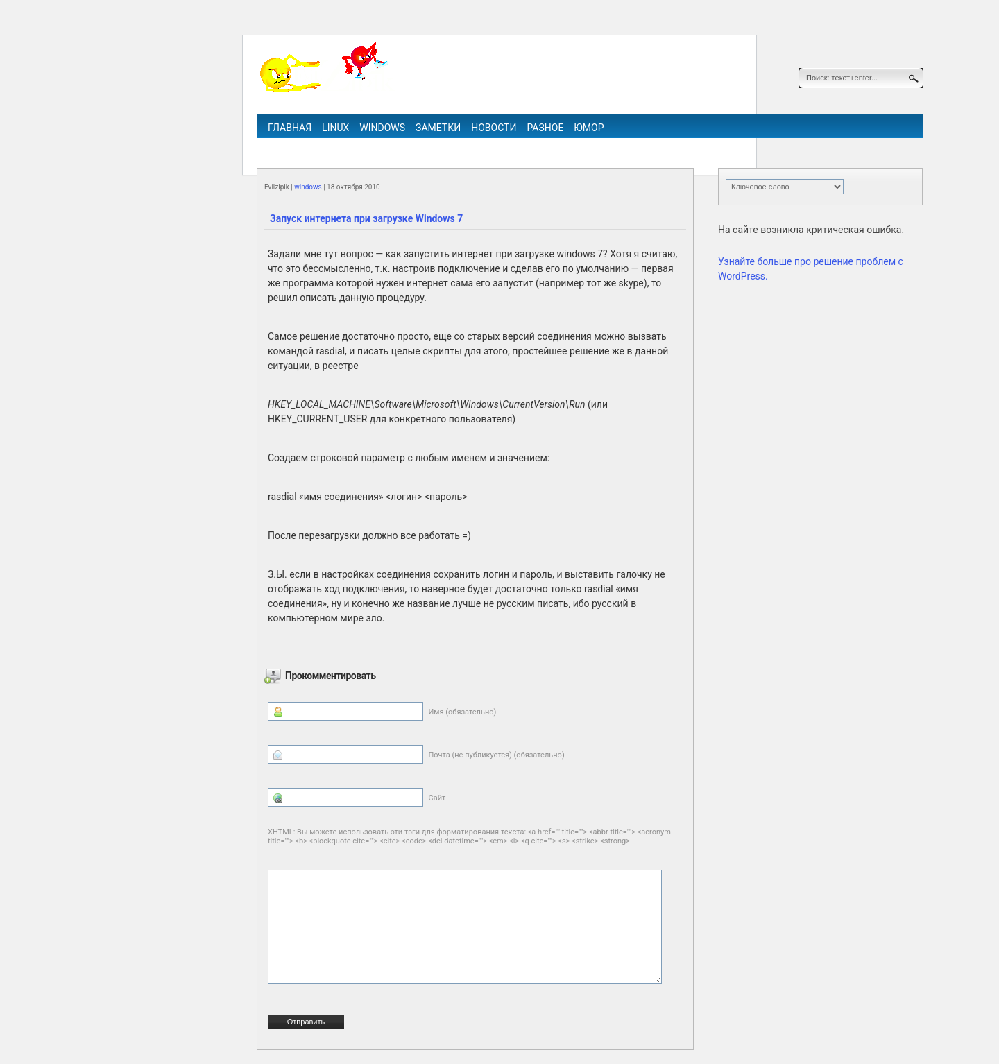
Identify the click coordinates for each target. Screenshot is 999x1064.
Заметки (438, 127)
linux (335, 127)
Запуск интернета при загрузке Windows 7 (366, 218)
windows (382, 127)
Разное (545, 127)
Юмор (589, 127)
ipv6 (547, 147)
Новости (493, 127)
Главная (289, 127)
